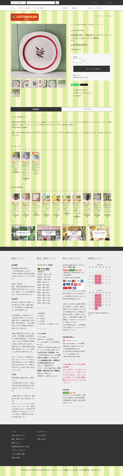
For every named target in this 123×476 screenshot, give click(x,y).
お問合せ (66, 8)
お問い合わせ (41, 439)
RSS (13, 458)
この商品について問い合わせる (81, 93)
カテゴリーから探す (23, 8)
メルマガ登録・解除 (18, 454)
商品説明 (36, 109)
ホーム (13, 8)
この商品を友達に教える (79, 90)
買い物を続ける (76, 96)
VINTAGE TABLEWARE (80, 24)
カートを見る (41, 435)
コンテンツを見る (37, 8)
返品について (76, 75)
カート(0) (107, 3)
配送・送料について (18, 439)
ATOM (18, 458)
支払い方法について (18, 435)
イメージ (87, 109)
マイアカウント (42, 431)
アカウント (95, 3)
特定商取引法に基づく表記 (80, 77)
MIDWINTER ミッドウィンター (95, 24)
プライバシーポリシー (19, 450)
